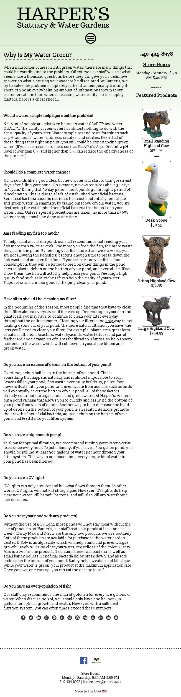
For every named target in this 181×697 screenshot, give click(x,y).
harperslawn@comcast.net (102, 682)
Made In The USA (90, 691)
